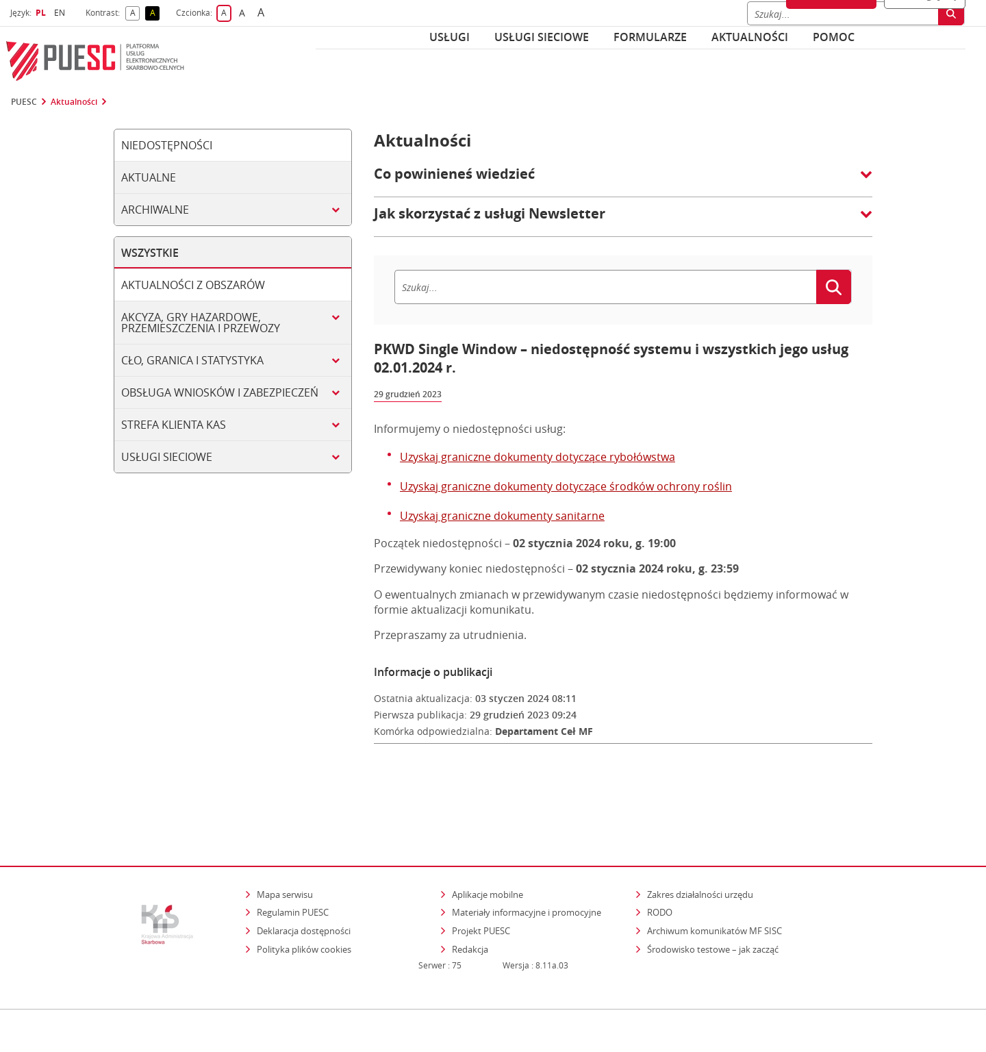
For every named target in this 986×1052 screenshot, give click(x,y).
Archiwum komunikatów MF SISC (714, 871)
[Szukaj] (605, 287)
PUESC (24, 102)
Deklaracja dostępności (304, 871)
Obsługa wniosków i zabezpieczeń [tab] (219, 392)
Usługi (449, 37)
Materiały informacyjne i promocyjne (526, 853)
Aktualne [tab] (148, 177)
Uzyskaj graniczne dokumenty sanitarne (502, 515)
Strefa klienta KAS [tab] (173, 424)
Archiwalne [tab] (155, 209)
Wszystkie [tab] (150, 252)
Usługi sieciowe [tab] (166, 456)
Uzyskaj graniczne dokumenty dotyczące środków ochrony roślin (566, 486)
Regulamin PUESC (293, 853)
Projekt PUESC (481, 871)
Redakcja (470, 890)
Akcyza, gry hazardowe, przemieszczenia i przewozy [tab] (200, 323)
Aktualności (749, 37)
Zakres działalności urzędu (701, 834)
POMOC (834, 37)
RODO (659, 853)
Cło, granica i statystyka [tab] (192, 360)
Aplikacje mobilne (487, 835)
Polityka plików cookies (304, 890)
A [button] (135, 13)
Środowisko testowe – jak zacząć (714, 889)
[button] (623, 180)
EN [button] (61, 13)
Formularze (650, 37)
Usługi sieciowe (541, 37)
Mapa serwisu (285, 835)
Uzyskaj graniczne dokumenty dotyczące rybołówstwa (537, 456)
